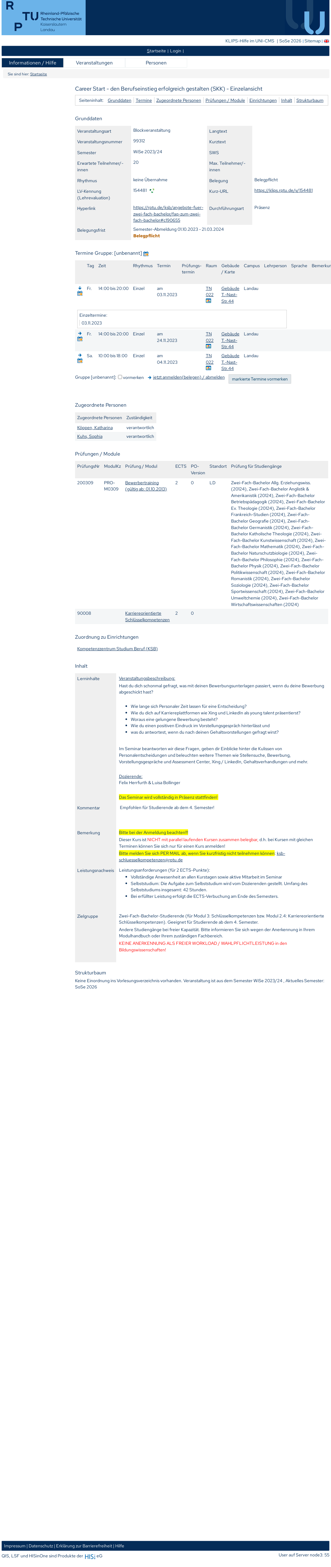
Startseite (38, 74)
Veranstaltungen (94, 62)
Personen (156, 62)
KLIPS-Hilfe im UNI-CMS (250, 41)
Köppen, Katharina (95, 427)
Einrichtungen (263, 100)
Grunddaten (119, 100)
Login (175, 51)
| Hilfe (118, 1546)
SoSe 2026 (290, 41)
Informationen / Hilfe (32, 62)
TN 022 (210, 291)
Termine (144, 100)
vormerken (133, 377)
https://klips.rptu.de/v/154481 (283, 190)
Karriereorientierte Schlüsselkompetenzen (147, 616)
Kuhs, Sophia (89, 436)
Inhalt (286, 100)
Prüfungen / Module (225, 100)
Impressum (15, 1546)
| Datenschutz (39, 1546)
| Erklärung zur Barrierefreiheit (83, 1546)
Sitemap (313, 41)
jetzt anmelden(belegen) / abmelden (189, 377)
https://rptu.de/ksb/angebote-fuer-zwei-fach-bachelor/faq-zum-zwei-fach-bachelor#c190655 (168, 213)
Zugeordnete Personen (178, 100)
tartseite (156, 51)
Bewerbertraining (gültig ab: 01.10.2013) (146, 486)
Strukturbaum (310, 100)
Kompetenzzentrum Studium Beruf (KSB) (117, 648)
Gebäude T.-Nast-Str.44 (230, 294)
